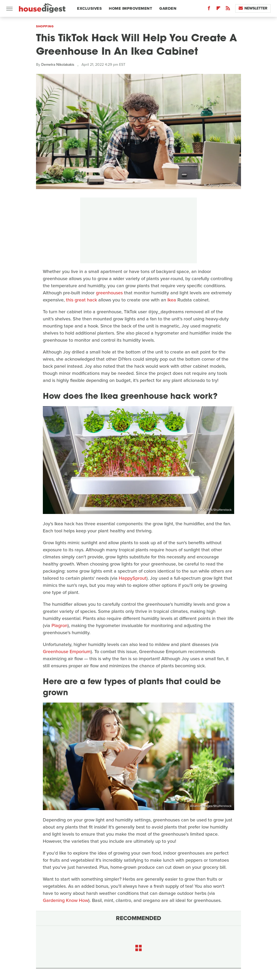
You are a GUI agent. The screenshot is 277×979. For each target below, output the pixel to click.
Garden (167, 8)
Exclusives (89, 8)
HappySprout (132, 578)
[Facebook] (209, 9)
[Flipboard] (218, 9)
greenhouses (109, 292)
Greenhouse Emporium (67, 651)
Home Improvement (130, 8)
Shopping (45, 26)
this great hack (81, 299)
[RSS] (228, 9)
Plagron (60, 625)
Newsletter (253, 8)
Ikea (171, 299)
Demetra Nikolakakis (57, 64)
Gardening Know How (65, 900)
